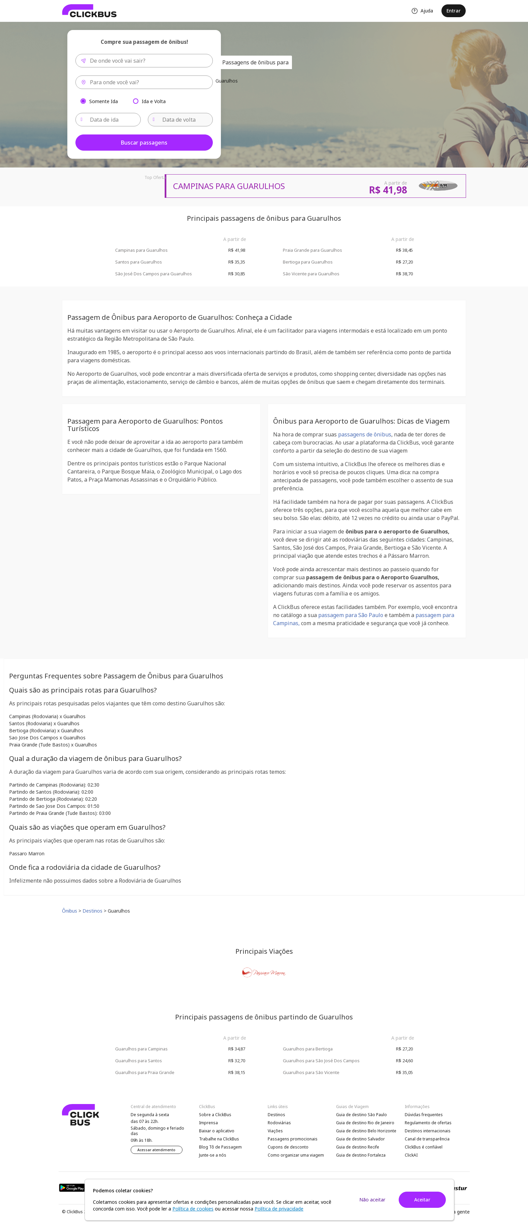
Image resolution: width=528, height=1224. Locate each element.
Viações (275, 1131)
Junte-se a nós (212, 1155)
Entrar (454, 10)
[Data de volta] (180, 119)
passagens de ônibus (364, 434)
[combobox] (144, 60)
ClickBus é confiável (423, 1147)
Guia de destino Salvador (360, 1139)
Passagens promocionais (293, 1139)
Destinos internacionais (428, 1131)
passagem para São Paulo (350, 615)
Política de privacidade (279, 1208)
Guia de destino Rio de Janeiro (365, 1123)
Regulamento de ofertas (428, 1123)
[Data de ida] (108, 119)
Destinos (276, 1115)
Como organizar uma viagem (296, 1155)
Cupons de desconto (288, 1147)
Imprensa (208, 1123)
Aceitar (422, 1199)
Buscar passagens (144, 142)
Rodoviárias (279, 1123)
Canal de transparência (427, 1139)
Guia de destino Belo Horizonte (366, 1131)
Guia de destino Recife (357, 1147)
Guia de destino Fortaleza (361, 1155)
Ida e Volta (154, 100)
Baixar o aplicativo (216, 1131)
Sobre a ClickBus (215, 1115)
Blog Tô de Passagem (220, 1147)
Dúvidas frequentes (424, 1115)
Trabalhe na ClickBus (219, 1139)
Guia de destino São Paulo (361, 1115)
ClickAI (411, 1155)
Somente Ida (103, 100)
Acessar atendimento (156, 1150)
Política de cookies (192, 1208)
